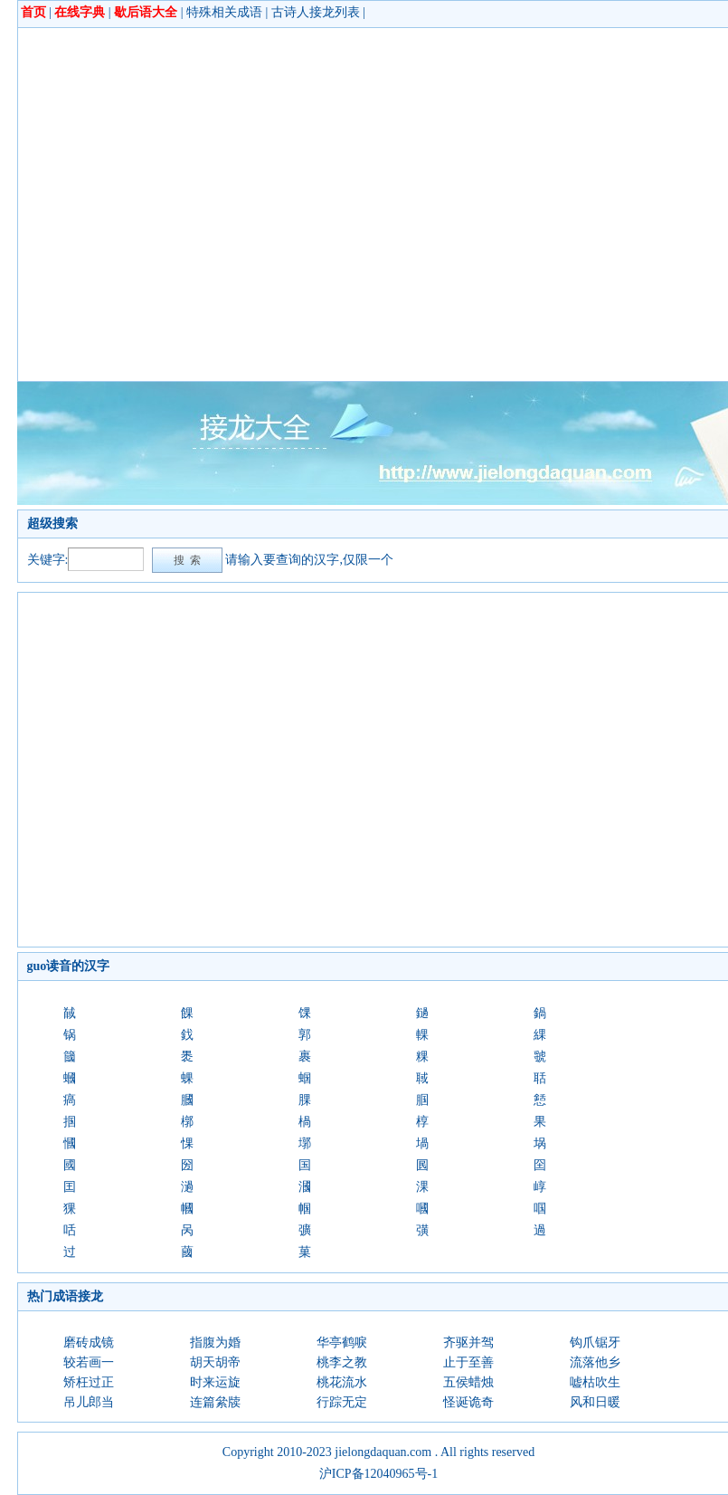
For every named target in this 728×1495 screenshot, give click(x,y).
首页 (33, 12)
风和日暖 (595, 1402)
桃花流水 (342, 1382)
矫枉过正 (88, 1382)
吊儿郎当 (88, 1402)
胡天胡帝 (215, 1362)
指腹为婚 (215, 1342)
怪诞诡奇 (468, 1402)
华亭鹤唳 (342, 1342)
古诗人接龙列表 (315, 12)
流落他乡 (595, 1362)
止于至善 (468, 1362)
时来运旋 (215, 1382)
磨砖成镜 (88, 1342)
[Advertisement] (169, 204)
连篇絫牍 (215, 1402)
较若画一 (88, 1362)
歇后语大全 (145, 12)
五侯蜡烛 (468, 1382)
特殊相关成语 (224, 12)
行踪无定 (342, 1402)
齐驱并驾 (468, 1342)
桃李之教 (342, 1362)
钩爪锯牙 (595, 1342)
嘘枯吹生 (595, 1382)
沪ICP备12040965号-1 (378, 1474)
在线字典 (79, 12)
